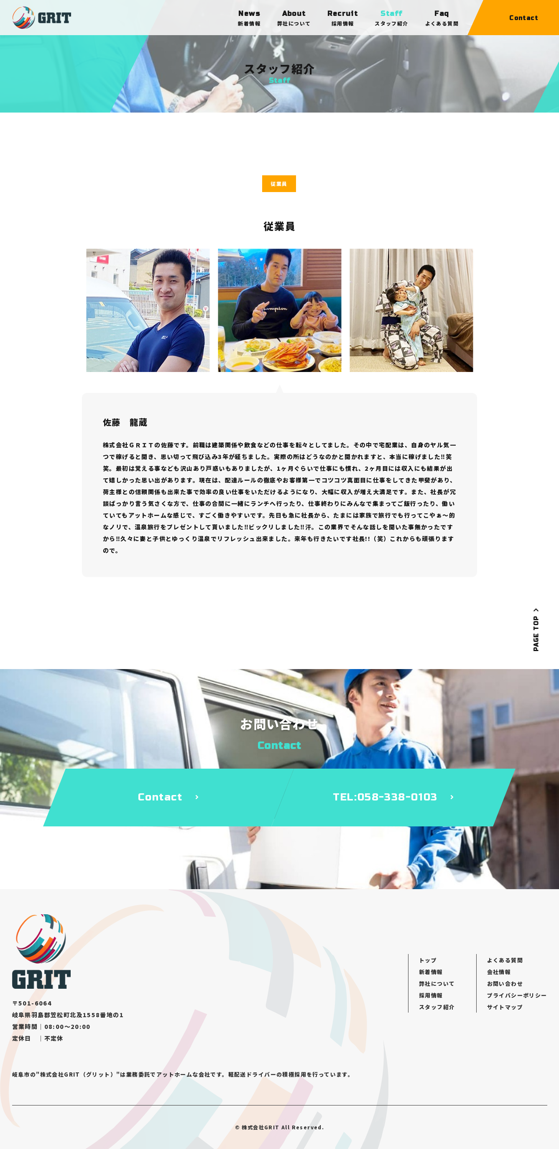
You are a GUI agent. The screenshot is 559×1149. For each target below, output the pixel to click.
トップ (428, 960)
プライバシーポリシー (517, 995)
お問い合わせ (505, 983)
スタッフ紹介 (437, 1007)
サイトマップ (505, 1007)
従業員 (279, 183)
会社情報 (499, 972)
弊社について (437, 983)
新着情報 (431, 972)
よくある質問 (505, 960)
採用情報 (431, 995)
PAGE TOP (536, 629)
